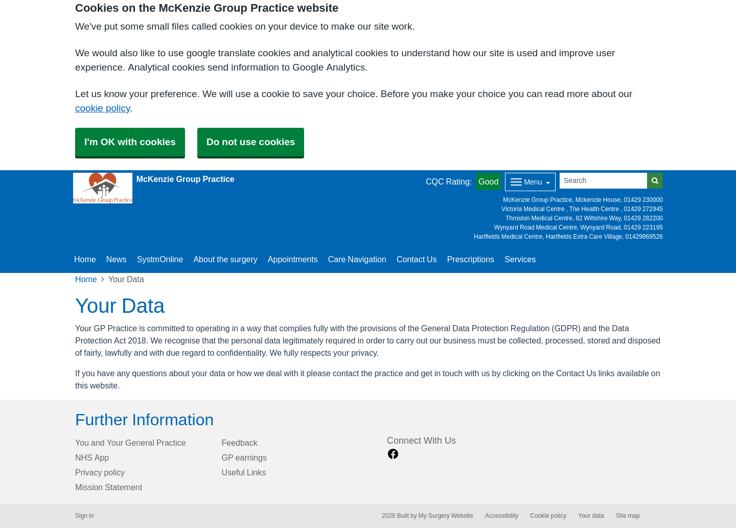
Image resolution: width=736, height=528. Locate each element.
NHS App (92, 457)
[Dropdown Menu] (530, 182)
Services (520, 259)
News (116, 259)
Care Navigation (357, 259)
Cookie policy (548, 516)
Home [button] (85, 259)
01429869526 (644, 237)
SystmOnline (160, 259)
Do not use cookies (250, 142)
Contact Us (417, 259)
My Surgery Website (446, 516)
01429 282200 (643, 218)
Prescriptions (470, 259)
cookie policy (102, 108)
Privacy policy (100, 472)
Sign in (84, 516)
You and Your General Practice (130, 443)
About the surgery (225, 259)
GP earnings (244, 457)
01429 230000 (643, 200)
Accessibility (501, 516)
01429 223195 (643, 227)
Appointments (293, 259)
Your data (591, 516)
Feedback (240, 443)
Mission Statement (108, 487)
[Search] (604, 181)
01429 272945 (643, 209)
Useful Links (244, 472)
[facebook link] (393, 454)
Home (86, 279)
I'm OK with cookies (130, 142)
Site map (628, 516)
